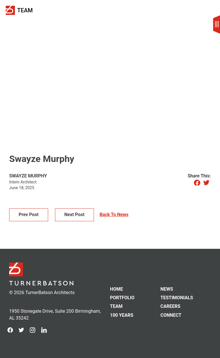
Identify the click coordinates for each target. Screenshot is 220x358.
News (166, 289)
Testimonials (176, 297)
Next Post (74, 214)
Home (116, 289)
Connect (170, 315)
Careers (170, 306)
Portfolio (122, 297)
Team (25, 10)
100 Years (121, 315)
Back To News (114, 214)
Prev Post (29, 214)
